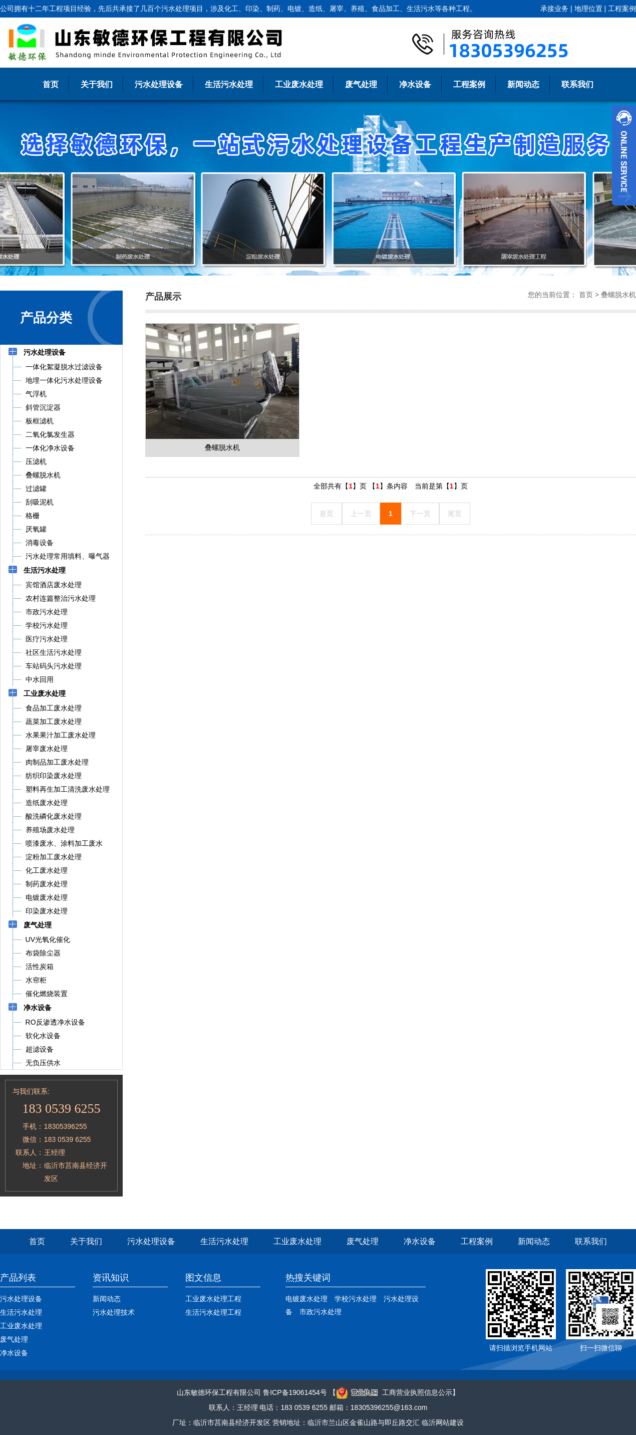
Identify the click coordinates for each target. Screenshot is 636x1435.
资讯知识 (111, 1278)
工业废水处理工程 (213, 1299)
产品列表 (18, 1278)
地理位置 (588, 9)
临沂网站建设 (443, 1422)
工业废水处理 (299, 84)
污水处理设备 (159, 84)
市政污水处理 (320, 1312)
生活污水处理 (229, 84)
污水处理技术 (114, 1312)
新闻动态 (523, 84)
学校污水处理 (356, 1299)
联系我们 (577, 84)
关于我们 (97, 84)
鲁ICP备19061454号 (295, 1392)
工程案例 (622, 9)
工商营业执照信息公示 (394, 1392)
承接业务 (554, 9)
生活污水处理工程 (213, 1312)
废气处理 (361, 84)
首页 (51, 84)
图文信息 (203, 1278)
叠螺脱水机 (618, 295)
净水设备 (415, 84)
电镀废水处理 (306, 1299)
